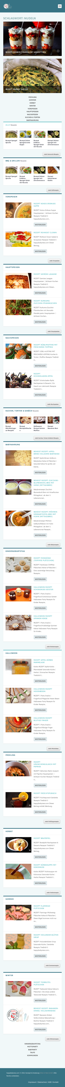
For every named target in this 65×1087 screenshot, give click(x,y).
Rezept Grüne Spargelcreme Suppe (25, 142)
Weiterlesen (40, 225)
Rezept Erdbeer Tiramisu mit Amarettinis (26, 52)
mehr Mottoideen (53, 748)
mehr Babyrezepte (53, 544)
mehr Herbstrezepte (53, 892)
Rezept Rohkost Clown (45, 232)
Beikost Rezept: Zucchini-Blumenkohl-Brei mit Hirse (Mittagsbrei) (46, 482)
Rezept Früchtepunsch (45, 793)
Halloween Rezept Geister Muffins (39, 428)
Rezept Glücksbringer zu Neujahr (11, 428)
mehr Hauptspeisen (53, 331)
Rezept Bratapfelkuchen (25, 428)
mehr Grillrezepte (53, 190)
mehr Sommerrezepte (52, 965)
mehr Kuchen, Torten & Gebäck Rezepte (47, 438)
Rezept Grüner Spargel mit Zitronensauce (53, 142)
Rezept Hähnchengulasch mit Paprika (45, 764)
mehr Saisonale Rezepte (51, 154)
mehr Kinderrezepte (53, 646)
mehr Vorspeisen (54, 261)
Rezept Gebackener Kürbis (52, 178)
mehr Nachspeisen (53, 404)
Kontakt (56, 1082)
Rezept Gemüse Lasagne (45, 274)
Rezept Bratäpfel (42, 838)
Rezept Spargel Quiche (17, 89)
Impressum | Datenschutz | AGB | (40, 1082)
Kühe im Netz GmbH (46, 1073)
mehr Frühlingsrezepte (52, 821)
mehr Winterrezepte (53, 1039)
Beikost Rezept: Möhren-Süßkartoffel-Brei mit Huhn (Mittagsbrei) (46, 514)
